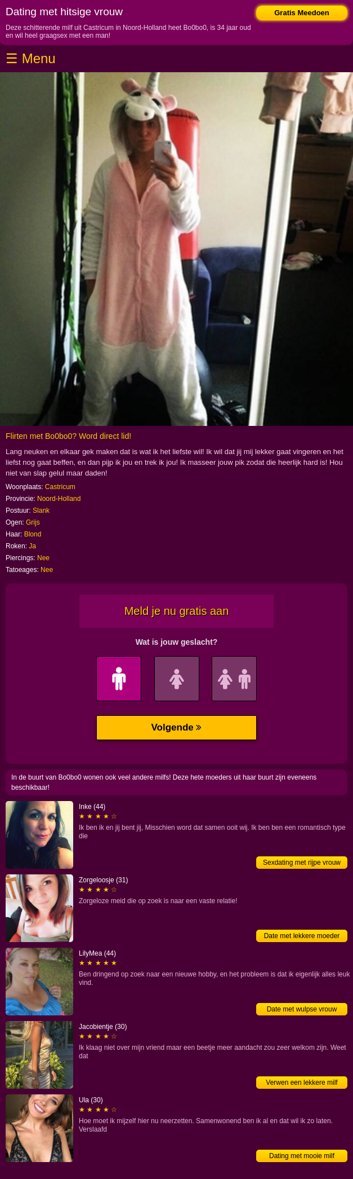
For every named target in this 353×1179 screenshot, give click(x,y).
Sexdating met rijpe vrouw (302, 862)
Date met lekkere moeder (302, 936)
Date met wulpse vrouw (302, 1009)
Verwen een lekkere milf (301, 1082)
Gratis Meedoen (301, 12)
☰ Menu (31, 58)
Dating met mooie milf (301, 1156)
